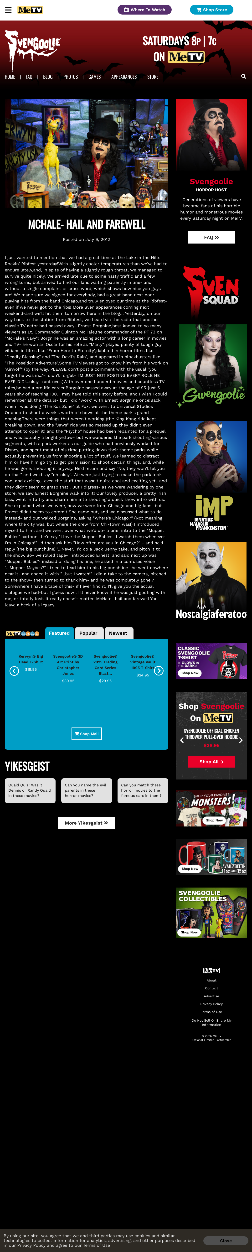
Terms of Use (96, 1245)
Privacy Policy (31, 1245)
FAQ (29, 76)
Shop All (212, 761)
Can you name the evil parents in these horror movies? (85, 790)
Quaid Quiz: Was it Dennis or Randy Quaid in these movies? (29, 790)
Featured (59, 633)
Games (94, 76)
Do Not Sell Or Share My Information (211, 1022)
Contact (211, 988)
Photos (70, 76)
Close (226, 1240)
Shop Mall (87, 734)
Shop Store (211, 9)
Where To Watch (144, 9)
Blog (48, 76)
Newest (118, 633)
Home (10, 76)
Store (152, 76)
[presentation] (14, 671)
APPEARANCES (124, 76)
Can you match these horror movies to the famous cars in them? (141, 790)
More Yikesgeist (86, 823)
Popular (88, 633)
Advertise (211, 996)
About (211, 980)
